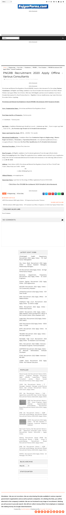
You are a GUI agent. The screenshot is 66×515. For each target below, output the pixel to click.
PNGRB (35, 67)
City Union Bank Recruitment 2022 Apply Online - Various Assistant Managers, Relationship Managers (33, 265)
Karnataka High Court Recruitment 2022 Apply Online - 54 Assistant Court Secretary (33, 340)
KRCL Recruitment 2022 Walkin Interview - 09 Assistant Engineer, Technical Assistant (33, 345)
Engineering (12, 67)
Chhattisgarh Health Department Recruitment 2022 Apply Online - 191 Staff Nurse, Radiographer (33, 258)
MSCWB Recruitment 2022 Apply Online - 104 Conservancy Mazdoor (33, 287)
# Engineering (11, 194)
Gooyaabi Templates (46, 509)
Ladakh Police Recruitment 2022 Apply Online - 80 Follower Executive (33, 361)
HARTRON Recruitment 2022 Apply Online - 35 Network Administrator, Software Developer (33, 350)
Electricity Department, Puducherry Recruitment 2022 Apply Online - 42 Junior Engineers (33, 276)
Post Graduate (42, 67)
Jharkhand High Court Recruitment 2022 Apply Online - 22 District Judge (33, 303)
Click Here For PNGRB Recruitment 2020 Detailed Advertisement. (33, 185)
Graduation (28, 67)
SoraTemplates (25, 509)
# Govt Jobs (20, 194)
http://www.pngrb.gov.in (9, 155)
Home (5, 67)
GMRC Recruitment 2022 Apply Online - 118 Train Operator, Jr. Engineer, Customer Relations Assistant (37, 423)
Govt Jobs (20, 67)
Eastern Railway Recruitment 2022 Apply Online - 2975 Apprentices (33, 282)
